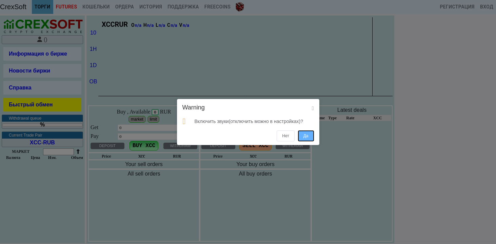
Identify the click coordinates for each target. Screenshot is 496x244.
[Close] (313, 108)
